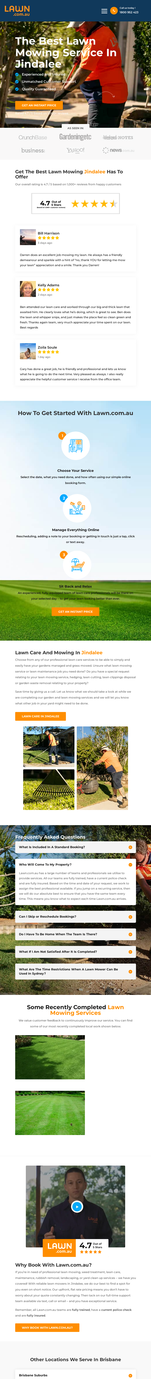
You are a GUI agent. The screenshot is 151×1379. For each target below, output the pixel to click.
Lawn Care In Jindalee (40, 716)
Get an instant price (75, 611)
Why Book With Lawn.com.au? (47, 1327)
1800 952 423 (129, 12)
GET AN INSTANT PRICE (39, 105)
